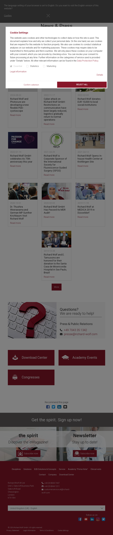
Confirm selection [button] (31, 85)
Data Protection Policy (87, 60)
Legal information (18, 71)
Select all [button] (82, 84)
